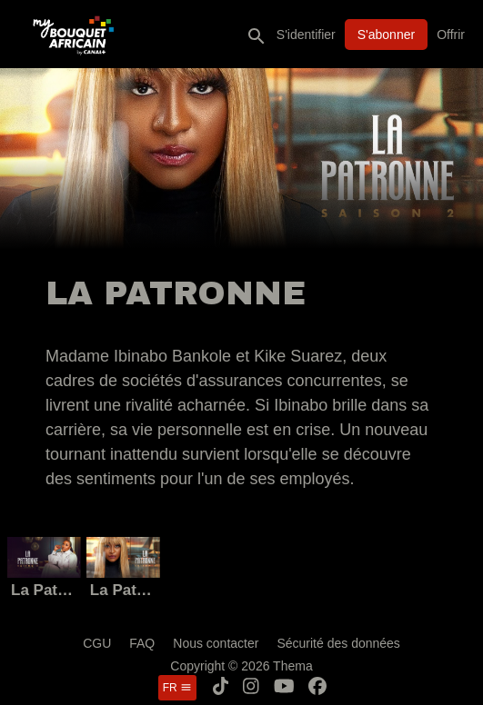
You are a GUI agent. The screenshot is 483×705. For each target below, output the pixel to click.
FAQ (142, 643)
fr (177, 687)
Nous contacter (215, 643)
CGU (97, 643)
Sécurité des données (338, 643)
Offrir (451, 34)
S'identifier (306, 34)
